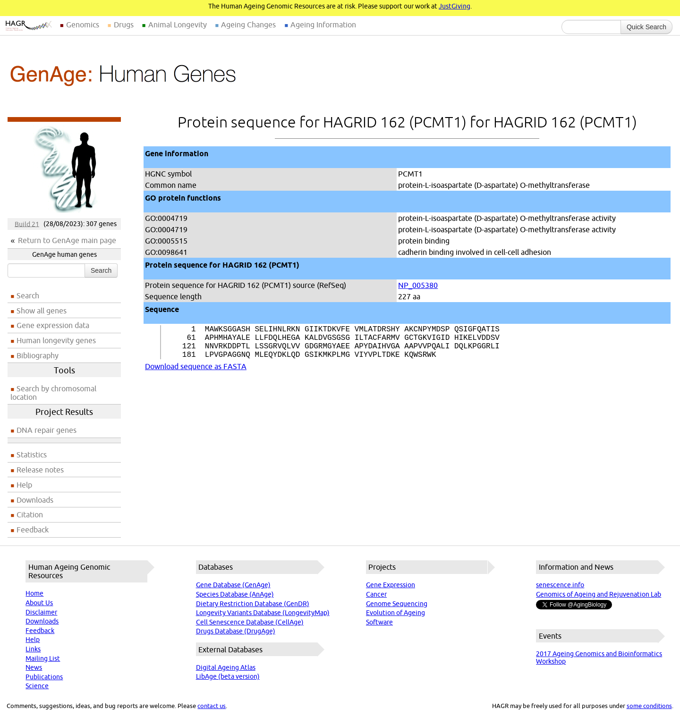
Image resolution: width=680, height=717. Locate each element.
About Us (39, 603)
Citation (30, 514)
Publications (44, 677)
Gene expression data (53, 325)
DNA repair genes (46, 430)
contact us (211, 705)
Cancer (376, 594)
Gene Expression (390, 585)
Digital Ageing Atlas (225, 667)
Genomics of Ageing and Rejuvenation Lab (598, 594)
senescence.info (560, 585)
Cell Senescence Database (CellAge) (250, 622)
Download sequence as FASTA (195, 374)
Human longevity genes (56, 340)
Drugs (124, 24)
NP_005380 (418, 285)
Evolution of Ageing (395, 612)
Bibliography (38, 355)
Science (37, 686)
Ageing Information (323, 24)
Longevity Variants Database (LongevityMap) (263, 612)
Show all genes (42, 310)
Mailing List (43, 658)
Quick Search (646, 27)
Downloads (35, 500)
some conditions (649, 705)
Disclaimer (41, 612)
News (34, 667)
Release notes (40, 469)
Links (33, 649)
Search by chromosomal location (53, 392)
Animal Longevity (177, 24)
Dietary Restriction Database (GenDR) (252, 603)
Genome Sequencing (396, 603)
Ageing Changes (248, 24)
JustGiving (454, 6)
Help (24, 485)
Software (379, 622)
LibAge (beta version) (228, 676)
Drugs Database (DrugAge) (235, 631)
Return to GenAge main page (67, 240)
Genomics (82, 24)
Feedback (33, 529)
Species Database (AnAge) (235, 594)
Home (34, 593)
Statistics (32, 454)
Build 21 (27, 224)
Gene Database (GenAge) (233, 585)
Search (101, 270)
